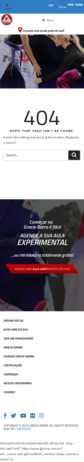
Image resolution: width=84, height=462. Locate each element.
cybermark (23, 428)
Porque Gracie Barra (18, 356)
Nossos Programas (17, 383)
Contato (9, 392)
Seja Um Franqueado (18, 338)
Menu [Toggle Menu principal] (48, 20)
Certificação (12, 365)
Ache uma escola (15, 329)
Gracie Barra (12, 347)
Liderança (10, 374)
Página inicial (13, 320)
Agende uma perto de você (42, 268)
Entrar (62, 6)
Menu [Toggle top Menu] (8, 7)
